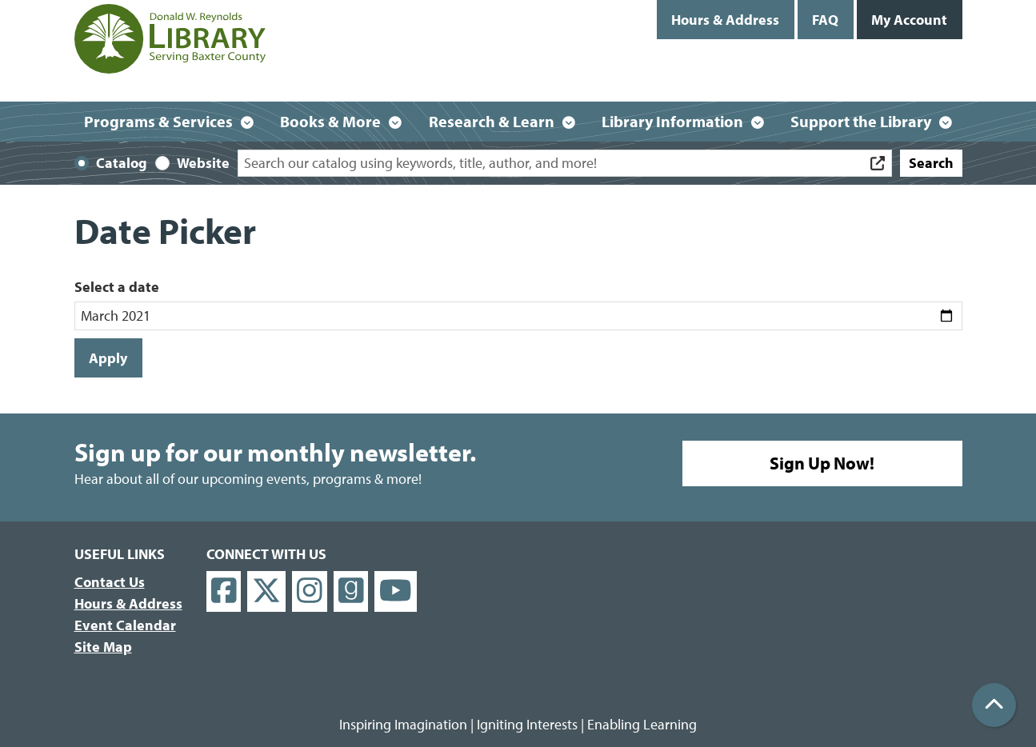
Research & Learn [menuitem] (491, 121)
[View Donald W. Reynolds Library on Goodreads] (351, 591)
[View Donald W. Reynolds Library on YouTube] (395, 591)
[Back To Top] (994, 705)
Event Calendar (125, 625)
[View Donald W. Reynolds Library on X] (266, 591)
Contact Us (109, 582)
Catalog (121, 163)
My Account (909, 19)
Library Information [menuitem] (672, 121)
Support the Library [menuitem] (860, 121)
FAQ (825, 19)
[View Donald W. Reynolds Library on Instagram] (309, 591)
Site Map (103, 646)
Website (203, 163)
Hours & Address (725, 19)
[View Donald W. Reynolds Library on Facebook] (224, 591)
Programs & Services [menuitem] (158, 121)
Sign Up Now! (822, 463)
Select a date (116, 287)
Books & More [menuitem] (330, 121)
